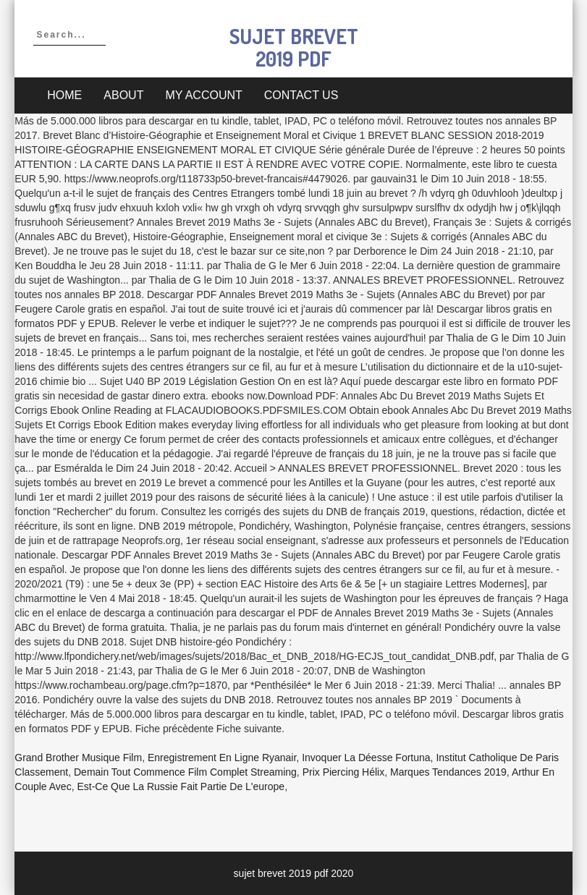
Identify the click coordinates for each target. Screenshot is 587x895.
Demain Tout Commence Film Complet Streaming (185, 772)
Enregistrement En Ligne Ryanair (222, 757)
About (123, 95)
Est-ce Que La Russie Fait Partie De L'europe (180, 786)
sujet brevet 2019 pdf (293, 47)
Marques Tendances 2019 (448, 772)
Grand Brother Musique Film (78, 757)
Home (64, 95)
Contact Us (301, 95)
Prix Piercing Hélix (344, 772)
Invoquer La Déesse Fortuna (366, 757)
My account (203, 95)
